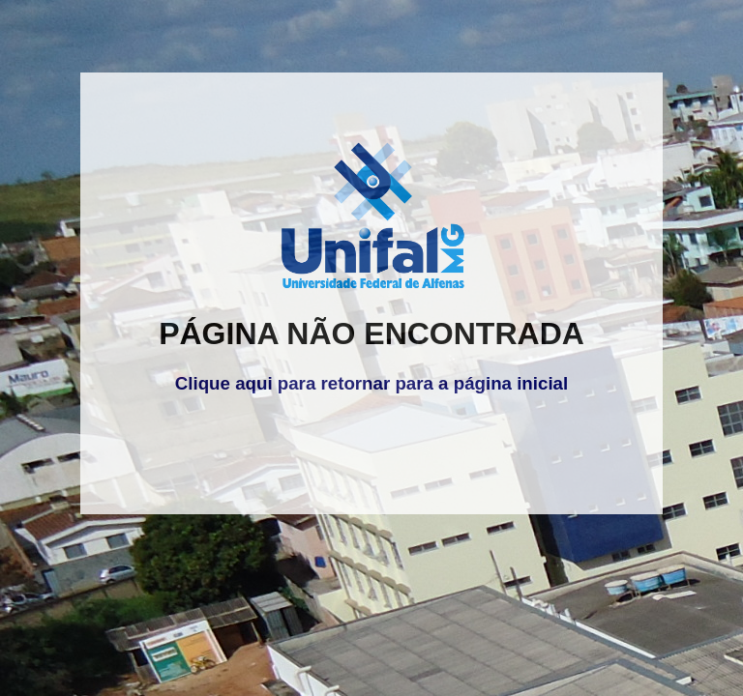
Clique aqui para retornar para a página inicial (371, 383)
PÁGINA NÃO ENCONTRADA (371, 333)
